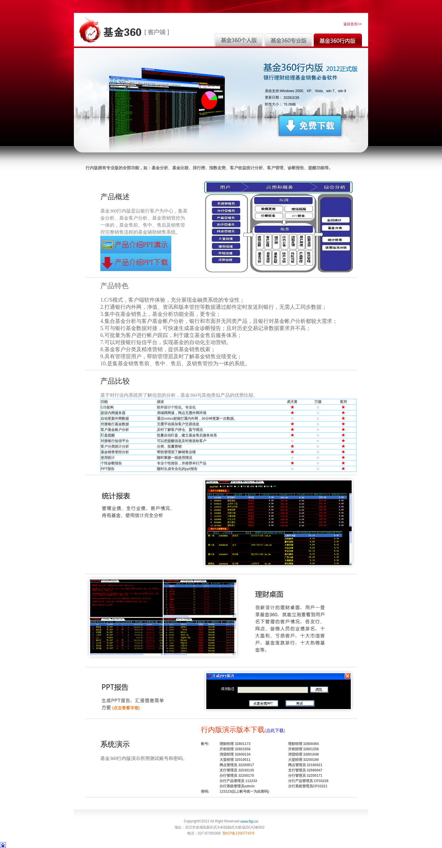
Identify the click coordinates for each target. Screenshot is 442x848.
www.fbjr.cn (249, 821)
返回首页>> (352, 24)
